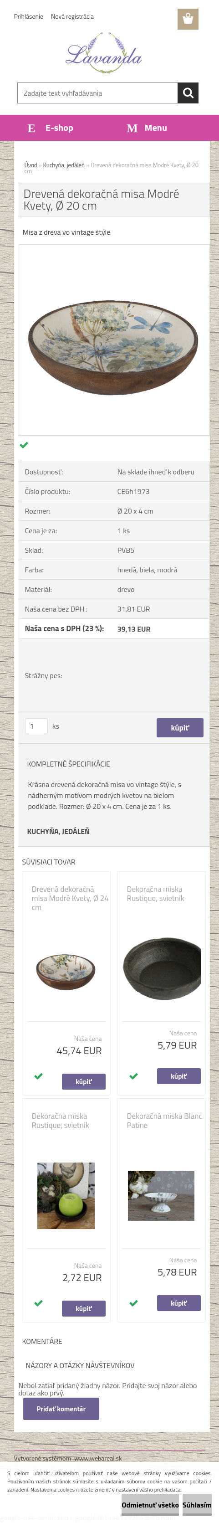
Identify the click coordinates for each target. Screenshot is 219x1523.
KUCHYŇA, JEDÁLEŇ (58, 831)
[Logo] (104, 53)
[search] (188, 92)
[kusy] (36, 726)
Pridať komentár (61, 1409)
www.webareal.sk (98, 1458)
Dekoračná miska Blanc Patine (164, 1120)
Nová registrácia (72, 16)
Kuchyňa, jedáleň (64, 165)
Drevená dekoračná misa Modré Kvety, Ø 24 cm (70, 898)
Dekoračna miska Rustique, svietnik (155, 894)
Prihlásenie (29, 16)
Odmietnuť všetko (150, 1504)
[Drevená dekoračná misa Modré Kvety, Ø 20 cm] (114, 248)
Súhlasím (197, 1504)
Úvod (31, 165)
